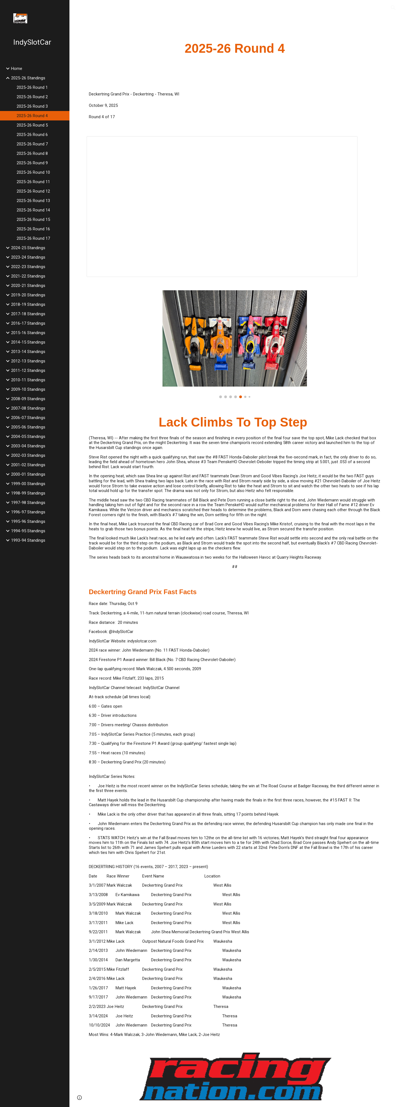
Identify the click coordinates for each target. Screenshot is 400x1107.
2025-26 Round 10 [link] (33, 172)
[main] (234, 49)
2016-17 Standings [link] (28, 323)
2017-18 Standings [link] (28, 313)
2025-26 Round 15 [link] (33, 219)
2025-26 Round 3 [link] (32, 106)
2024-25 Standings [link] (28, 247)
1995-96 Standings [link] (28, 521)
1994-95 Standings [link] (28, 530)
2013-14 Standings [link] (28, 351)
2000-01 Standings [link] (28, 474)
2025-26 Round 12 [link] (33, 191)
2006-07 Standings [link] (28, 417)
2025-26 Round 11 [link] (33, 181)
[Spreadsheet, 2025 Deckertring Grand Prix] (222, 206)
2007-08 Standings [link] (28, 408)
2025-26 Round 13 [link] (33, 200)
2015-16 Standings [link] (28, 332)
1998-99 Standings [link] (28, 493)
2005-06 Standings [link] (28, 427)
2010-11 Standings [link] (28, 379)
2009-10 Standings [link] (28, 389)
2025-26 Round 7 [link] (32, 144)
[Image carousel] (234, 344)
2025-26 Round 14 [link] (33, 210)
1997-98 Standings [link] (28, 502)
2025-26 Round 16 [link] (33, 228)
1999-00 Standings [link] (28, 483)
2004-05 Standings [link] (28, 436)
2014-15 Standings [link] (28, 342)
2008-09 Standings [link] (28, 398)
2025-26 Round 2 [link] (32, 96)
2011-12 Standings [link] (28, 370)
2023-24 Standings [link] (28, 257)
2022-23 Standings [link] (28, 266)
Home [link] (16, 68)
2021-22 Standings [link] (28, 276)
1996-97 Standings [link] (28, 512)
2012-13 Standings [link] (28, 361)
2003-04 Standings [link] (28, 445)
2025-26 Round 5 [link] (32, 125)
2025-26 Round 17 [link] (33, 238)
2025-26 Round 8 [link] (32, 153)
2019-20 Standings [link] (28, 294)
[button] (393, 7)
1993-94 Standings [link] (28, 540)
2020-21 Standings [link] (28, 285)
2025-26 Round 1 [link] (32, 87)
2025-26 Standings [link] (28, 77)
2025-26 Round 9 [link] (32, 162)
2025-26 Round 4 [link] (32, 115)
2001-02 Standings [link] (28, 464)
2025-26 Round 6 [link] (32, 134)
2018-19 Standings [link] (28, 304)
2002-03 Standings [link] (28, 455)
